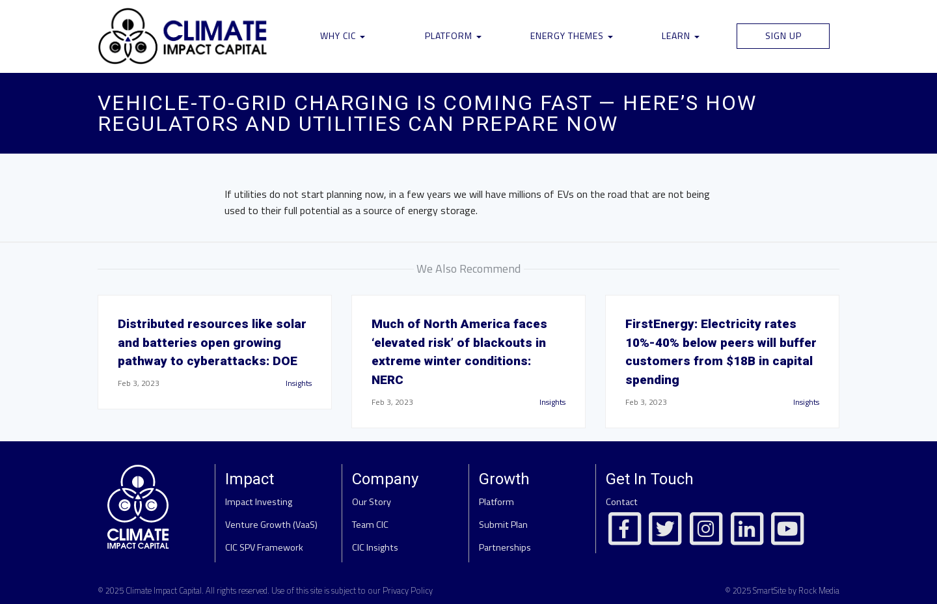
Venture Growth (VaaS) (271, 524)
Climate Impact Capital (164, 590)
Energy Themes (571, 35)
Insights (299, 383)
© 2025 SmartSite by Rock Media (782, 590)
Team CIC (370, 524)
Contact (622, 502)
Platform (453, 35)
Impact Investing (258, 502)
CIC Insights (375, 547)
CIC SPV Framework (264, 547)
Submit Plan (503, 524)
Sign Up (783, 35)
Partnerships (505, 547)
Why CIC (342, 35)
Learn (680, 35)
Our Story (371, 502)
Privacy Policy (408, 590)
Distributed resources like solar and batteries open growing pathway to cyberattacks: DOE (212, 342)
